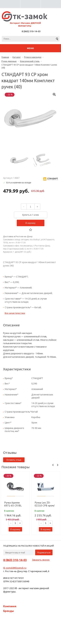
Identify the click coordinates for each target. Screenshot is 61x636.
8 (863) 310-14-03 (31, 31)
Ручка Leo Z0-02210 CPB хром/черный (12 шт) (45, 504)
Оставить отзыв (13, 459)
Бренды (8, 610)
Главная (5, 57)
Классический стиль (30, 61)
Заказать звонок (41, 560)
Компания (9, 606)
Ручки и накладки (32, 57)
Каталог (17, 57)
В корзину (30, 222)
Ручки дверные (9, 61)
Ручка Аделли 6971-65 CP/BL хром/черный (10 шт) (13, 504)
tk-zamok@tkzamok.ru (14, 568)
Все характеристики (15, 313)
